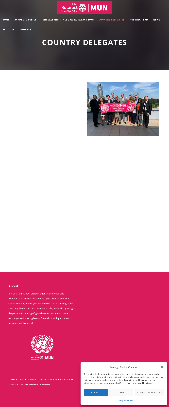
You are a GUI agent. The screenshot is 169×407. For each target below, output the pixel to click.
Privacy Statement (125, 400)
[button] (162, 367)
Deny (121, 392)
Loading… (46, 161)
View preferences (149, 392)
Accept (96, 392)
